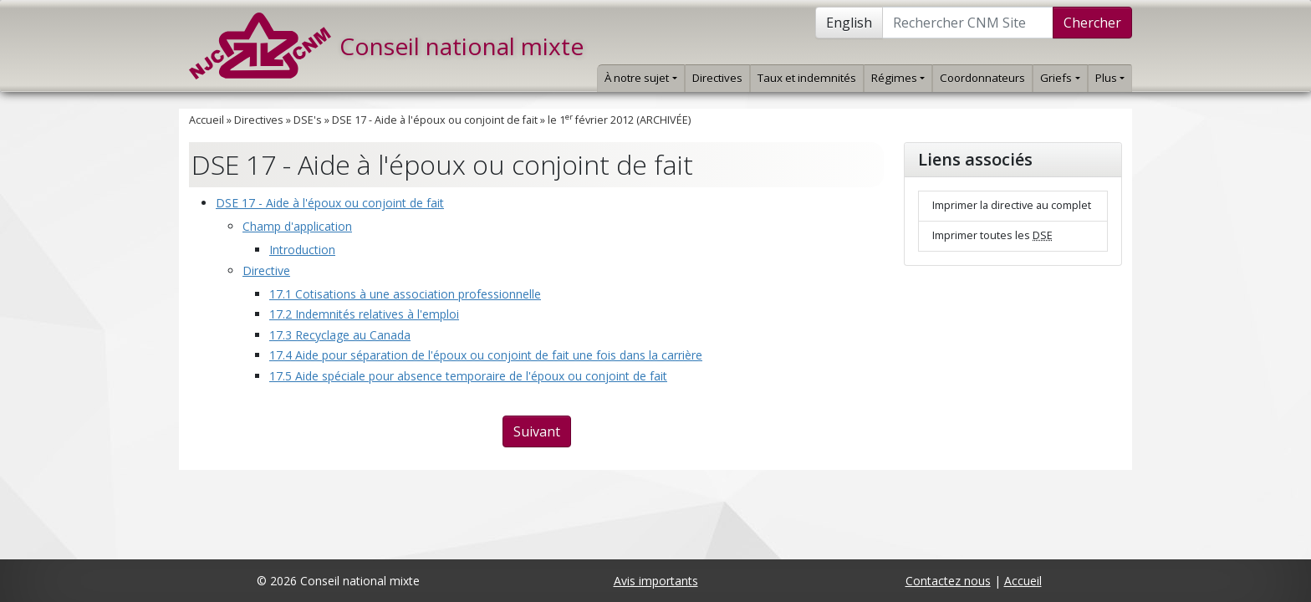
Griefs (1059, 77)
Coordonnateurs (982, 77)
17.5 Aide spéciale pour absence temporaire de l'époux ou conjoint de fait (468, 376)
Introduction (302, 250)
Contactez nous (948, 581)
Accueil (206, 120)
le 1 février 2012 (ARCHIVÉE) (619, 120)
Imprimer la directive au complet (1011, 205)
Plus (1110, 77)
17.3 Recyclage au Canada (340, 335)
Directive (266, 270)
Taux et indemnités (807, 77)
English (849, 22)
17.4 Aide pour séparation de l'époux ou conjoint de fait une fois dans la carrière (485, 355)
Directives (717, 77)
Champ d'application (297, 226)
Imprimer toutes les (992, 235)
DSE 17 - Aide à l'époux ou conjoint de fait (435, 120)
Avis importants (656, 581)
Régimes (898, 77)
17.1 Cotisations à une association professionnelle (405, 294)
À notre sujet (640, 77)
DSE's (307, 120)
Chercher (1092, 22)
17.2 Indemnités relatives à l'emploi (364, 314)
